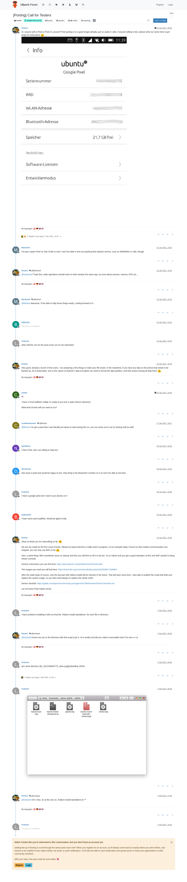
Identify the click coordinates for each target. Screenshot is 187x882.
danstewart (26, 469)
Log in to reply (160, 20)
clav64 (24, 393)
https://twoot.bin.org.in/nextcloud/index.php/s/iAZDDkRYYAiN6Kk (87, 569)
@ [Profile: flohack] (25, 303)
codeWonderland (28, 423)
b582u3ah (25, 322)
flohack (24, 28)
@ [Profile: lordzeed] (26, 637)
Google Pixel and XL (33, 21)
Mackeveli (25, 248)
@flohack (36, 299)
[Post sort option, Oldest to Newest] (148, 20)
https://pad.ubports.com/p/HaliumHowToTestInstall (79, 564)
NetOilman (25, 446)
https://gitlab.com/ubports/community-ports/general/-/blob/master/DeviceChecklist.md (75, 583)
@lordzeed (34, 634)
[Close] (171, 842)
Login (28, 865)
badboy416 (26, 515)
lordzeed (25, 341)
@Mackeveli (35, 271)
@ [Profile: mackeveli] (27, 274)
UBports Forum (29, 4)
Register (19, 865)
